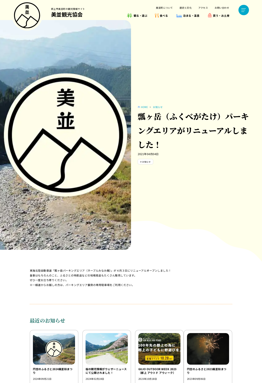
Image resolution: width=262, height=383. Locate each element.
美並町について (164, 7)
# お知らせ (145, 161)
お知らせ (158, 107)
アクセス (203, 7)
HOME (144, 107)
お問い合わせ (222, 7)
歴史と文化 (186, 7)
